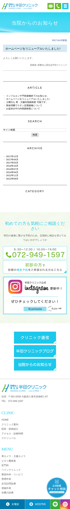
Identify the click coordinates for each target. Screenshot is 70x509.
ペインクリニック (11, 470)
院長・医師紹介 (10, 429)
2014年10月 (12, 165)
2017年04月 (12, 159)
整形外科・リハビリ (12, 474)
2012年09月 (12, 178)
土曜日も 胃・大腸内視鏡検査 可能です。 (27, 102)
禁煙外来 (6, 479)
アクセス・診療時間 (12, 433)
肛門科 (5, 465)
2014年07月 (12, 169)
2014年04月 (12, 172)
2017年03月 (12, 162)
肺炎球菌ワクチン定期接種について (24, 105)
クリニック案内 (10, 424)
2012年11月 (12, 175)
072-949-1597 (15, 401)
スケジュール (9, 438)
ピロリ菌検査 (9, 461)
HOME (5, 420)
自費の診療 (8, 492)
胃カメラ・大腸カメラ (14, 456)
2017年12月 (12, 156)
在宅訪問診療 (9, 483)
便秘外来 (6, 488)
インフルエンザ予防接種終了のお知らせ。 (27, 96)
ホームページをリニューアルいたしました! (32, 48)
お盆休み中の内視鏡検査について (23, 108)
